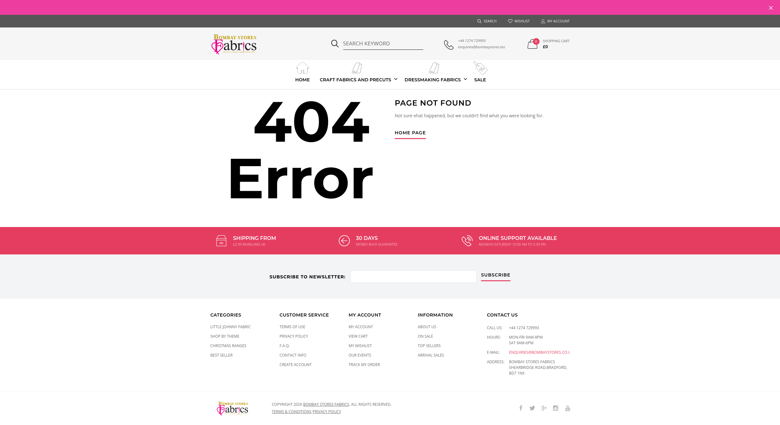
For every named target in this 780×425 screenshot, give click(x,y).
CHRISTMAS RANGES (228, 345)
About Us (427, 326)
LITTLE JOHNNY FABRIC (231, 326)
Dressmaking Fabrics (433, 71)
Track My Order (364, 364)
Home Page (410, 133)
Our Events (360, 355)
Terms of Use (292, 326)
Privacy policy (327, 411)
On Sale (425, 336)
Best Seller (222, 355)
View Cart (358, 336)
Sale (480, 71)
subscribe (496, 275)
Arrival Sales (431, 355)
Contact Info (293, 355)
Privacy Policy (294, 336)
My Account (361, 326)
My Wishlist (360, 345)
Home (302, 71)
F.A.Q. (285, 345)
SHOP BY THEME (225, 336)
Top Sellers (429, 345)
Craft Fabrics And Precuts (355, 71)
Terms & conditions (292, 411)
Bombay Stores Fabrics (326, 404)
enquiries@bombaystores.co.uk (541, 352)
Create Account (296, 364)
